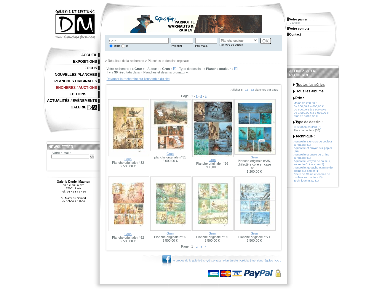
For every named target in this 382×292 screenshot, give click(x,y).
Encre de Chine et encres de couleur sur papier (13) (312, 178)
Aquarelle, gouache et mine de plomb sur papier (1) (313, 171)
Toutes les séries (310, 85)
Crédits (244, 260)
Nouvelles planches (76, 75)
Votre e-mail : (61, 153)
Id (126, 45)
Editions (78, 94)
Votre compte (299, 28)
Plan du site (230, 260)
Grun (128, 159)
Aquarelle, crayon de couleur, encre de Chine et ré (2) (312, 165)
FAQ (206, 260)
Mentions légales (262, 260)
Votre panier (298, 19)
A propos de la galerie (187, 260)
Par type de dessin (231, 44)
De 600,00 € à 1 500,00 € (310, 111)
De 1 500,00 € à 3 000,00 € (311, 115)
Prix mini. (177, 45)
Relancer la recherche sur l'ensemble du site (138, 79)
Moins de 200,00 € (305, 105)
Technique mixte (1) (306, 182)
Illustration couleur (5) (307, 129)
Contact (216, 260)
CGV (278, 260)
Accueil (89, 55)
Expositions (85, 62)
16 (246, 89)
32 (252, 89)
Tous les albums (310, 92)
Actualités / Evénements (72, 101)
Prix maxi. (201, 45)
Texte (116, 45)
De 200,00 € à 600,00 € (309, 108)
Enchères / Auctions (76, 88)
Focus (91, 68)
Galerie (78, 107)
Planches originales (75, 81)
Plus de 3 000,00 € (306, 118)
